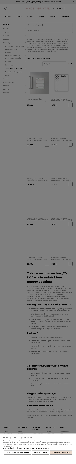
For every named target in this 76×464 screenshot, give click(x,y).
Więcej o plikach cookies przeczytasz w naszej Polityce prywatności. (26, 448)
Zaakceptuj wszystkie (60, 452)
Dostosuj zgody (40, 452)
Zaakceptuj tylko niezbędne (18, 452)
